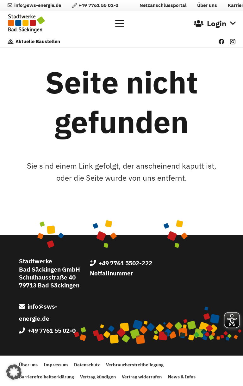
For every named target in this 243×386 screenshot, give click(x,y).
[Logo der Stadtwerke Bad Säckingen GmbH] (26, 23)
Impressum (56, 365)
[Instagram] (232, 42)
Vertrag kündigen (98, 377)
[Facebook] (221, 41)
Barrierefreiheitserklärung (46, 377)
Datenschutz (87, 365)
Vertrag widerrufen (142, 377)
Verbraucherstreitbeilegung (135, 365)
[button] (119, 23)
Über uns (28, 365)
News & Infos (182, 377)
